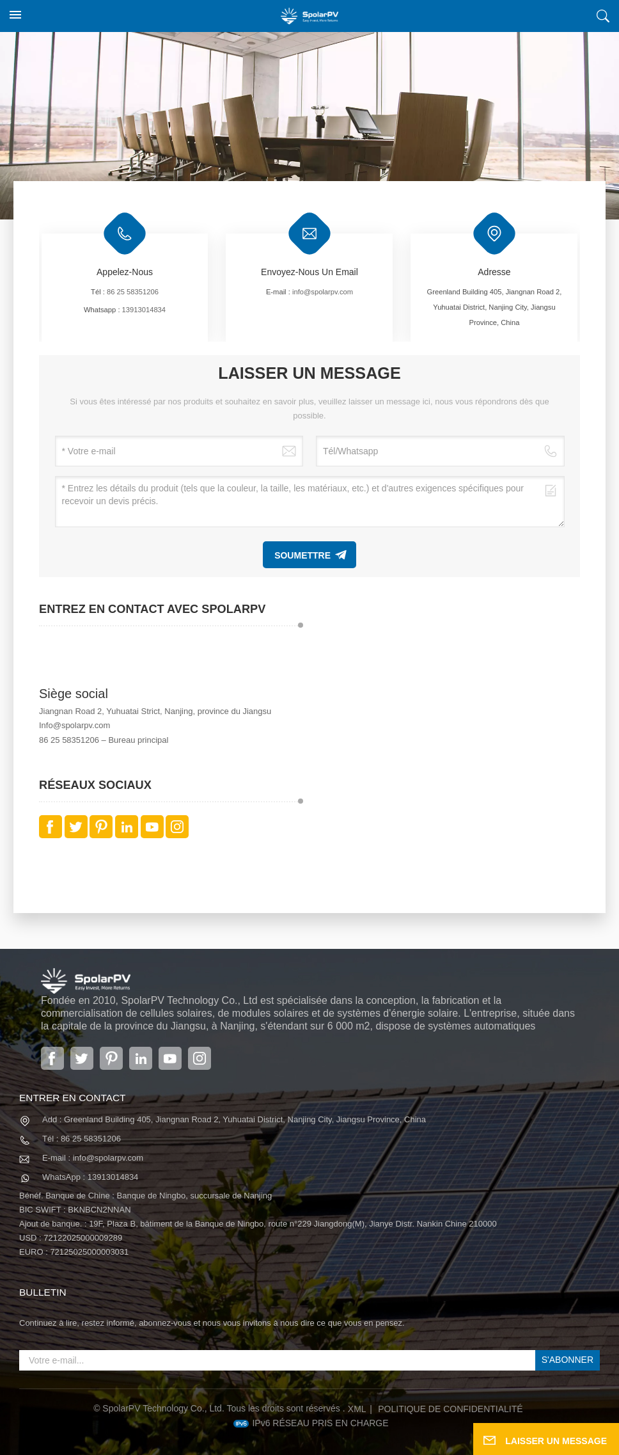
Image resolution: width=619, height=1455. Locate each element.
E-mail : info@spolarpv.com (92, 1158)
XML (357, 1409)
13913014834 (144, 310)
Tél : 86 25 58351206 (81, 1138)
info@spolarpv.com (322, 292)
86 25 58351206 (133, 292)
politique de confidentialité (450, 1409)
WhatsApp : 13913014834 (90, 1177)
